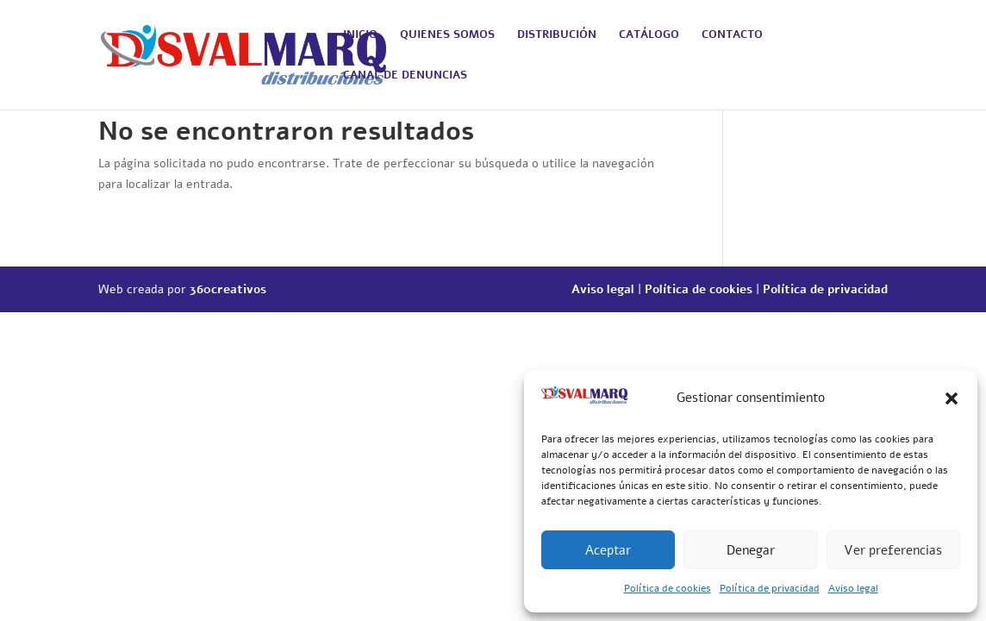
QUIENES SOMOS (447, 35)
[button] (951, 398)
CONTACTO (732, 35)
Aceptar (608, 550)
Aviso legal (853, 588)
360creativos (228, 289)
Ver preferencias (893, 550)
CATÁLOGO (649, 35)
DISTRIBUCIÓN (556, 35)
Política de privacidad (770, 588)
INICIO (360, 35)
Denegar (751, 550)
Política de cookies (667, 588)
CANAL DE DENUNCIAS (405, 76)
